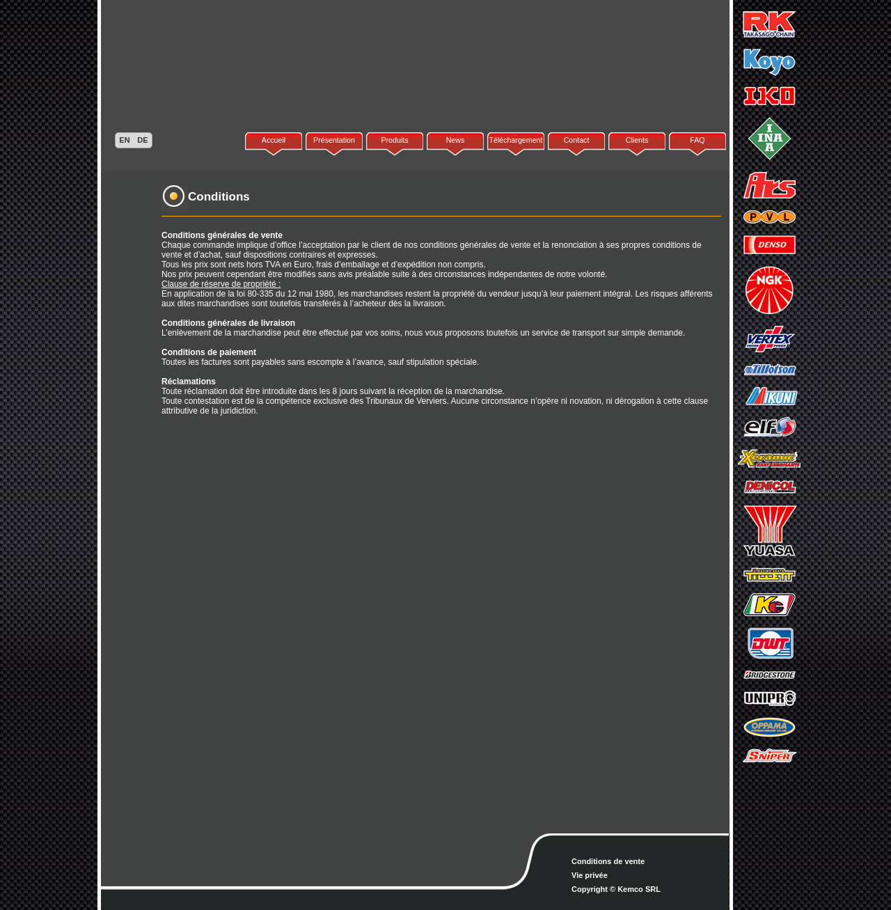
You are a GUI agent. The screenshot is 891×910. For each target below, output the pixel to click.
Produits (394, 140)
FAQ (697, 140)
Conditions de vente (608, 861)
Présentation (334, 140)
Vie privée (589, 875)
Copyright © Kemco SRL (616, 889)
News (455, 140)
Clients (637, 140)
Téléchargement (515, 140)
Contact (577, 140)
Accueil (273, 140)
